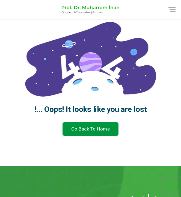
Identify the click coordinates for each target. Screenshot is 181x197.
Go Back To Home (90, 129)
